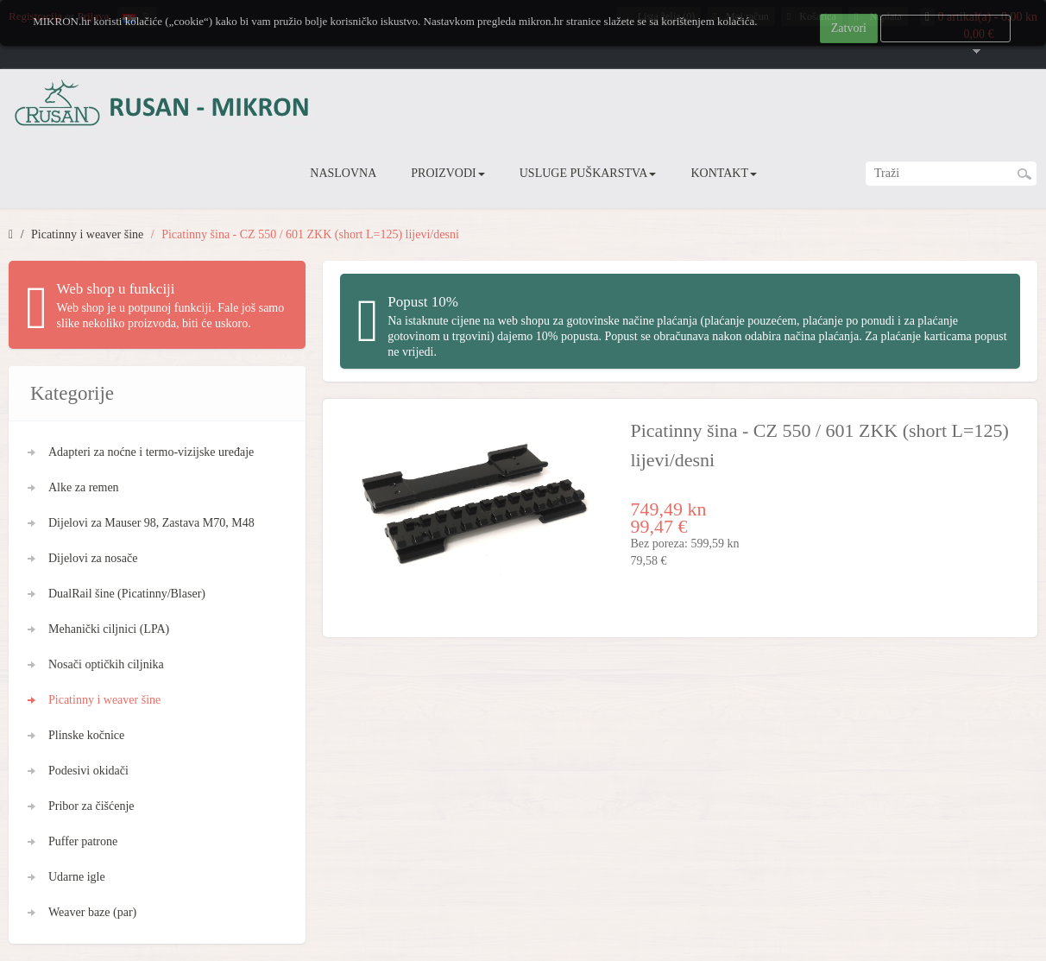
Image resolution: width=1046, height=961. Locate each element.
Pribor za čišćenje (91, 806)
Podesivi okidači (88, 770)
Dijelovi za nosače (92, 558)
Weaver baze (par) (92, 912)
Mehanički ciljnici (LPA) (108, 629)
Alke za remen (83, 487)
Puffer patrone (82, 841)
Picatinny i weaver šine (87, 234)
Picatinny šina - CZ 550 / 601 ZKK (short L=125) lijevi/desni (310, 234)
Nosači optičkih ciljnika (106, 664)
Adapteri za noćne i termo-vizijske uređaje (151, 452)
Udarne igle (76, 876)
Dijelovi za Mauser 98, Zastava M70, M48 (151, 522)
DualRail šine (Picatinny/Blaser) (126, 593)
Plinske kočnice (86, 735)
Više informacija (945, 28)
